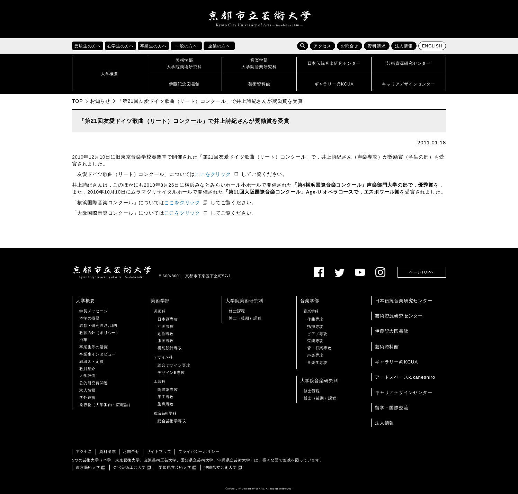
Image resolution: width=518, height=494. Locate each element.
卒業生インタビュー (97, 354)
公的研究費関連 (93, 383)
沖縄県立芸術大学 (220, 467)
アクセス (322, 46)
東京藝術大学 (88, 467)
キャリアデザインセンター (403, 392)
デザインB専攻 (171, 372)
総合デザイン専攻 (174, 365)
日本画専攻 (168, 319)
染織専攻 (166, 404)
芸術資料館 (387, 346)
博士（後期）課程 (245, 318)
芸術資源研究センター (399, 315)
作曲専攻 (315, 319)
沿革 (83, 340)
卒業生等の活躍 (93, 347)
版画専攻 (166, 341)
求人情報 (87, 390)
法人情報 (404, 46)
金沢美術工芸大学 (129, 467)
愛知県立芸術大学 (175, 467)
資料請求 (376, 46)
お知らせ (100, 101)
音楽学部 (309, 300)
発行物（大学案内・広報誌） (105, 405)
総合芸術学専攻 (172, 421)
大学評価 (87, 376)
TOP (77, 101)
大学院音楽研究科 (319, 380)
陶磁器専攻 (168, 389)
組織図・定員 (91, 361)
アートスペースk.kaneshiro (405, 377)
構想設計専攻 (170, 348)
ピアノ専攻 (317, 334)
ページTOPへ (421, 272)
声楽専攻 (315, 355)
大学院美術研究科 (244, 300)
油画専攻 (166, 326)
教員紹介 (87, 369)
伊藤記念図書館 (392, 331)
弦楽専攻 (315, 341)
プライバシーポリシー (198, 451)
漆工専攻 (166, 397)
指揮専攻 (315, 326)
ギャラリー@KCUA (396, 362)
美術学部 (160, 300)
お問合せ (349, 46)
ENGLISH (432, 46)
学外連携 (87, 397)
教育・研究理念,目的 (98, 325)
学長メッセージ (93, 311)
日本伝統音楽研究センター (403, 300)
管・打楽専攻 (319, 348)
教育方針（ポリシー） (99, 333)
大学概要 (85, 300)
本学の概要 (89, 318)
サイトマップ (159, 451)
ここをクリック (213, 174)
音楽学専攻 (317, 362)
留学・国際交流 (392, 407)
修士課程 (237, 311)
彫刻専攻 (166, 334)
